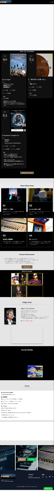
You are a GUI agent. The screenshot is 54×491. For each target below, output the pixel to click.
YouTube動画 (29, 320)
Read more (27, 267)
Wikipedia (23, 320)
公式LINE (31, 459)
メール (22, 459)
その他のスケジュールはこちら (27, 172)
